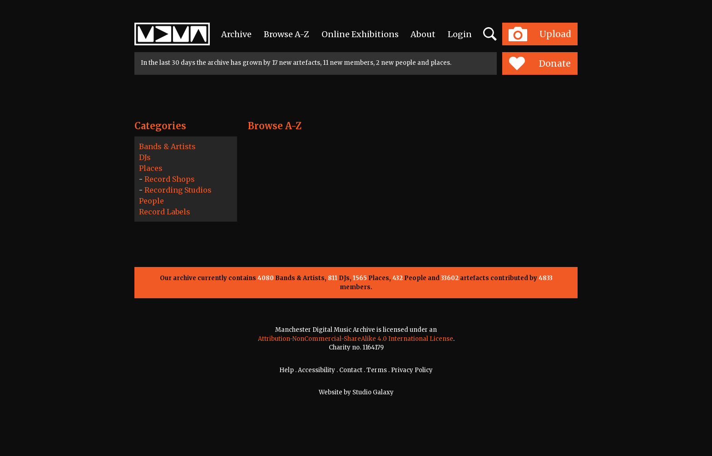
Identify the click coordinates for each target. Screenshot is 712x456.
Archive (236, 34)
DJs (145, 157)
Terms (376, 370)
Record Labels (164, 211)
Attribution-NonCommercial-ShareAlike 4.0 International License (355, 339)
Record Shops (169, 179)
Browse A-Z (286, 34)
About (422, 34)
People (151, 200)
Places (151, 168)
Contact (350, 370)
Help (286, 370)
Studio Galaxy (373, 392)
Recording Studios (178, 189)
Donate (539, 63)
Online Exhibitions (360, 34)
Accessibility (316, 370)
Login (460, 34)
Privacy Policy (412, 370)
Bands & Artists (167, 146)
